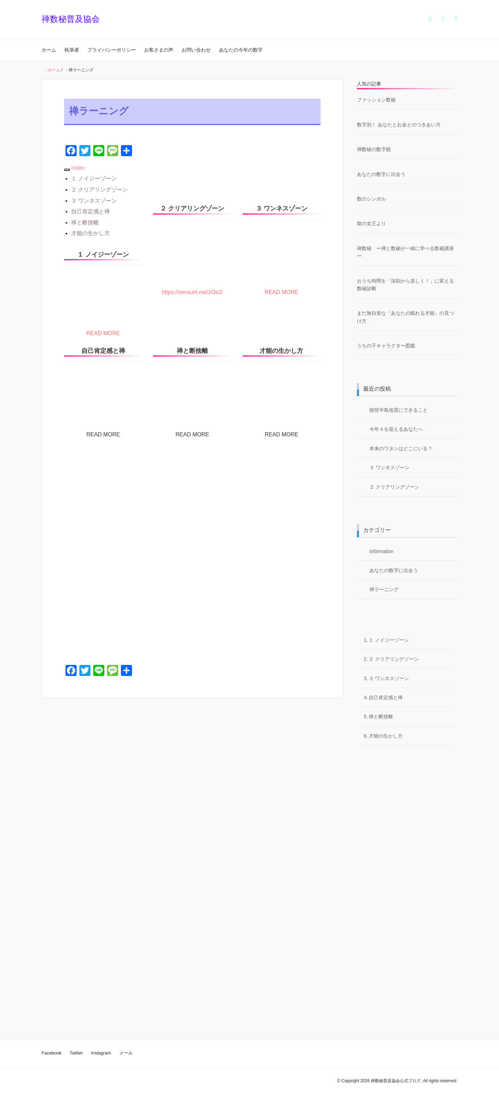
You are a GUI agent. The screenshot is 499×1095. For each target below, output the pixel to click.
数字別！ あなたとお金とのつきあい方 (399, 124)
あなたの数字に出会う (381, 174)
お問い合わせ (196, 50)
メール (126, 1053)
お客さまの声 (158, 50)
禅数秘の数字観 (374, 149)
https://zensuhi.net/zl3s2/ (192, 292)
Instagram (101, 1053)
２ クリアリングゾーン (99, 190)
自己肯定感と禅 (90, 211)
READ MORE (103, 333)
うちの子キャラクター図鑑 (386, 345)
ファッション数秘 (376, 100)
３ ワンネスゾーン (94, 201)
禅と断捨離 (85, 222)
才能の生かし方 (90, 233)
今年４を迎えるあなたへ (396, 429)
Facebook (51, 1053)
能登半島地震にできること (398, 410)
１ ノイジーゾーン (94, 178)
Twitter (76, 1053)
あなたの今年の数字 (241, 50)
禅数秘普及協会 (71, 19)
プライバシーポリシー (111, 50)
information (381, 551)
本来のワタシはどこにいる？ (400, 448)
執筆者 (71, 50)
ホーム (49, 50)
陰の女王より (374, 223)
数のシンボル (371, 199)
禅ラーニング (384, 589)
